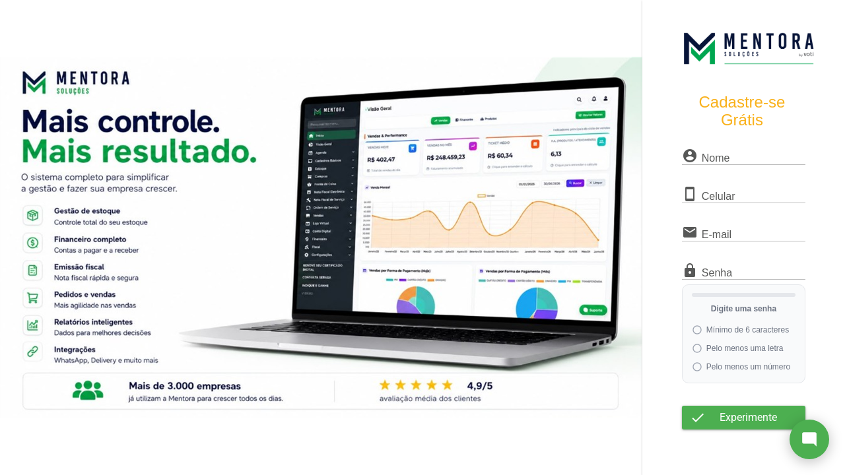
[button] (743, 417)
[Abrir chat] (809, 439)
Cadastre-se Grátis (742, 111)
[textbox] (743, 157)
